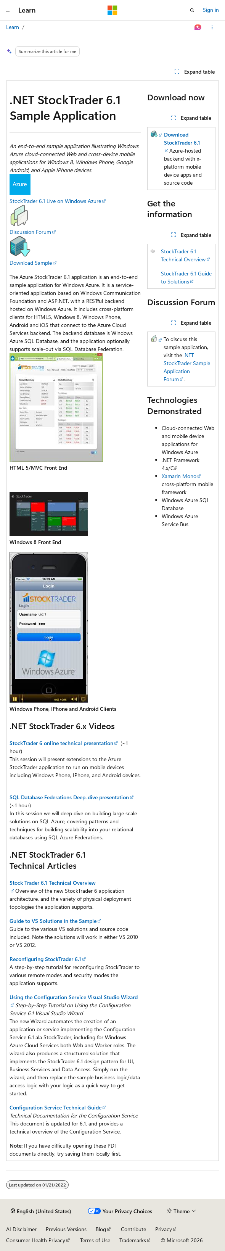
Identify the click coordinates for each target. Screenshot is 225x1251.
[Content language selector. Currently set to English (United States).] (41, 1211)
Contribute (133, 1229)
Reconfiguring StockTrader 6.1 (45, 959)
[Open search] (192, 10)
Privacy (163, 1229)
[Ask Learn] (198, 27)
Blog (101, 1229)
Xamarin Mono (179, 476)
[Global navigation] (7, 10)
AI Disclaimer (21, 1229)
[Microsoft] (112, 10)
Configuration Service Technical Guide (55, 1107)
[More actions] (212, 27)
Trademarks (132, 1240)
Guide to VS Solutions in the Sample (53, 920)
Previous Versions (66, 1229)
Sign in (211, 9)
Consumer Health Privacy (35, 1240)
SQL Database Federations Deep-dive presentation (69, 797)
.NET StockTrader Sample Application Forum (187, 367)
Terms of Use (95, 1240)
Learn (12, 27)
